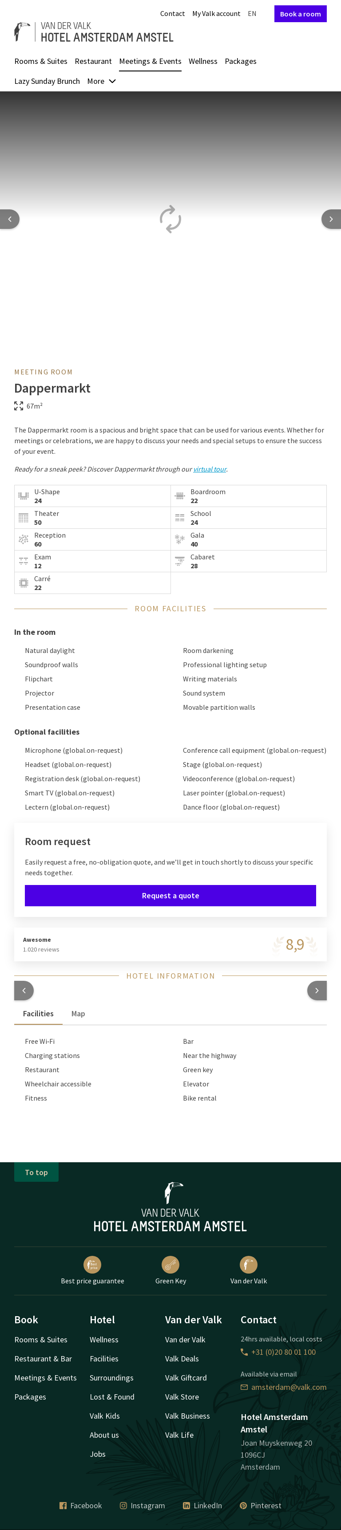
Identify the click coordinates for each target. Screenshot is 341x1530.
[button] (24, 990)
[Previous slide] (10, 219)
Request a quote (170, 895)
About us (104, 1435)
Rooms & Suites (40, 61)
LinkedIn (202, 1505)
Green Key (170, 1270)
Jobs (98, 1454)
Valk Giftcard (186, 1378)
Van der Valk (248, 1270)
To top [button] (36, 1172)
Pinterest (261, 1505)
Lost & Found (112, 1397)
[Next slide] (331, 219)
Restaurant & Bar (43, 1358)
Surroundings (112, 1378)
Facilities (104, 1358)
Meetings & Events (150, 61)
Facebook (80, 1505)
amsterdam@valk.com (284, 1387)
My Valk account (216, 13)
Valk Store (182, 1397)
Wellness (203, 61)
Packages (241, 61)
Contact (172, 13)
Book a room (300, 13)
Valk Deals (182, 1358)
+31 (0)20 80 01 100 (278, 1352)
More (102, 81)
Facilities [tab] (38, 1013)
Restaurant (93, 61)
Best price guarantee (92, 1270)
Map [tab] (78, 1013)
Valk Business (187, 1416)
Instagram (142, 1505)
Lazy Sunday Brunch (47, 81)
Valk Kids (105, 1416)
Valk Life (179, 1435)
